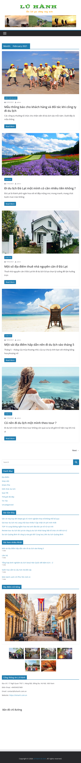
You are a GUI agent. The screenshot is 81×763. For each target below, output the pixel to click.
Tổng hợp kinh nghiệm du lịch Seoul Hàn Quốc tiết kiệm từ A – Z (27, 563)
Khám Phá (8, 179)
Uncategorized (7, 505)
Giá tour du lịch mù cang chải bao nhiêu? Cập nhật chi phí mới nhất (29, 522)
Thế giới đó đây (8, 497)
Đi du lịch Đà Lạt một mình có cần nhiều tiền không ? (40, 188)
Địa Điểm (5, 477)
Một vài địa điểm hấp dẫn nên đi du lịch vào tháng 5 (39, 345)
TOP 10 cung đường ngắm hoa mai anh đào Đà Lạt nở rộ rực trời (27, 526)
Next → (75, 450)
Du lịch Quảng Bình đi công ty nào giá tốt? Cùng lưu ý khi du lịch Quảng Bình (32, 534)
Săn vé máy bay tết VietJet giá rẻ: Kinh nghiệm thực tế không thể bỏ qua (30, 519)
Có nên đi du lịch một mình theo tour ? (30, 423)
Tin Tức (5, 501)
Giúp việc (5, 481)
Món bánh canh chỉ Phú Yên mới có (16, 577)
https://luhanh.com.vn (18, 695)
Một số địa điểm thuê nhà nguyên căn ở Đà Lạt (36, 266)
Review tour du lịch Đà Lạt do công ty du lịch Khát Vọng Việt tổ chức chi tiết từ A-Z (34, 530)
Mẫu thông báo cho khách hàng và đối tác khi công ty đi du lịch (40, 109)
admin (19, 102)
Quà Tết (5, 493)
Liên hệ (5, 555)
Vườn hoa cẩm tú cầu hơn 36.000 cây (16, 570)
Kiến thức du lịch (10, 98)
